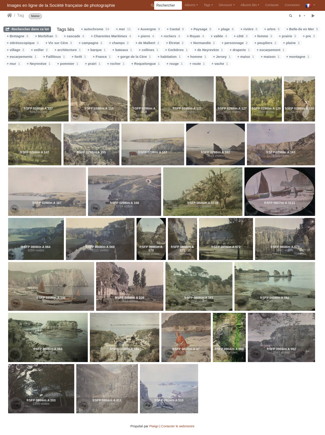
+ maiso (245, 56)
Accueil (9, 15)
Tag (20, 15)
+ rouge (175, 63)
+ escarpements (21, 56)
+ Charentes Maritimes (111, 36)
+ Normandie (202, 43)
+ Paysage (201, 29)
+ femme (263, 36)
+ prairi (92, 63)
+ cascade (74, 36)
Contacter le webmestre (178, 426)
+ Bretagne (17, 36)
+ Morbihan (46, 36)
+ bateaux (122, 50)
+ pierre (146, 36)
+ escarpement (270, 50)
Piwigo (153, 426)
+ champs (119, 43)
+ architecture (67, 50)
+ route (197, 63)
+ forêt (79, 56)
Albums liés (249, 5)
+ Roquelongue (145, 63)
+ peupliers (265, 43)
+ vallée (219, 36)
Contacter (272, 5)
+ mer (123, 29)
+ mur (13, 63)
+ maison (270, 56)
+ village (15, 50)
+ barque (97, 50)
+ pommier (67, 63)
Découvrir (225, 5)
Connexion (292, 5)
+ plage (226, 29)
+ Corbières (176, 50)
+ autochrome (95, 29)
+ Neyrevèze (39, 63)
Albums (190, 5)
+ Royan (195, 36)
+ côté (241, 36)
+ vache (219, 63)
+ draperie (240, 50)
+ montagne (297, 56)
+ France (102, 56)
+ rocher (116, 63)
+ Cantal (175, 29)
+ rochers (170, 36)
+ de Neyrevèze (208, 50)
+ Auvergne (149, 29)
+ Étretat (174, 43)
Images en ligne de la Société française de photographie (61, 5)
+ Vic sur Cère (58, 43)
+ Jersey (222, 56)
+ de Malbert (147, 43)
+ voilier (39, 50)
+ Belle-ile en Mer (302, 29)
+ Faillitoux (54, 56)
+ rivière (248, 29)
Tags (207, 5)
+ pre (309, 36)
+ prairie (287, 36)
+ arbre (272, 29)
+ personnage (235, 43)
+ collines (148, 50)
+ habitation (169, 56)
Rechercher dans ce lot (27, 29)
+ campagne (90, 43)
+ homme (196, 56)
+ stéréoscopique (23, 43)
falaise (35, 16)
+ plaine (291, 43)
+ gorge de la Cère (134, 56)
